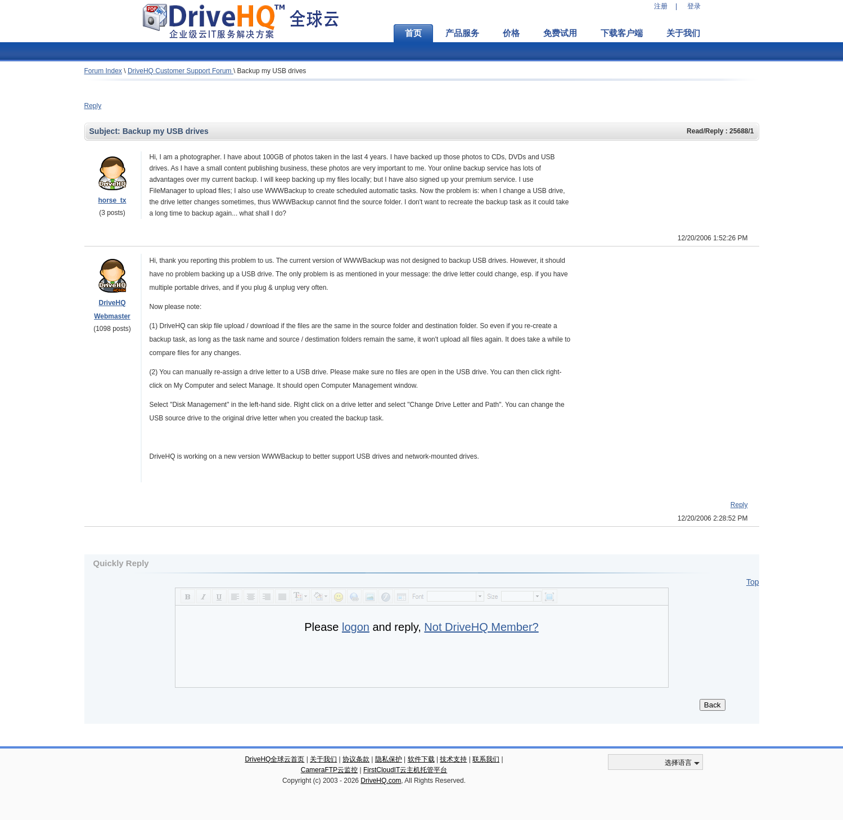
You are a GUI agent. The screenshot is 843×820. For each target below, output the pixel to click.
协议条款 (355, 759)
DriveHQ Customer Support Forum (180, 71)
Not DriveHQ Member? (481, 627)
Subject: (106, 131)
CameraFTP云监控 (329, 770)
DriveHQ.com (380, 781)
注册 (661, 6)
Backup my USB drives (271, 71)
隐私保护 (388, 759)
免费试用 (560, 33)
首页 (413, 33)
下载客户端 (622, 33)
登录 (694, 6)
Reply (93, 106)
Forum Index (103, 71)
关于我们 (683, 33)
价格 (511, 33)
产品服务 (462, 33)
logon (355, 627)
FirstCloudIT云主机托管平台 (405, 770)
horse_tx (112, 200)
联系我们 (485, 759)
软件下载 (421, 759)
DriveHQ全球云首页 (274, 759)
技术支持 (453, 759)
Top (752, 581)
